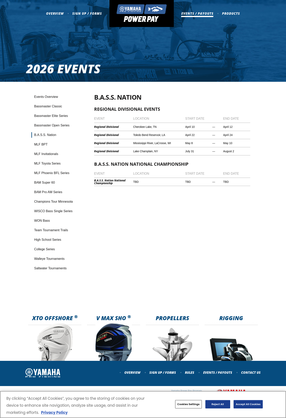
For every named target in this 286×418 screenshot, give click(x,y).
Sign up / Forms (87, 13)
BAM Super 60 (44, 182)
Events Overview (46, 96)
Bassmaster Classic (48, 106)
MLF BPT (41, 144)
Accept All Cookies (248, 405)
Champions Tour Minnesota (53, 201)
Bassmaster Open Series (52, 125)
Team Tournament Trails (51, 230)
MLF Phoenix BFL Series (51, 173)
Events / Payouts (197, 13)
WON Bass (42, 220)
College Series (44, 249)
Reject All (218, 405)
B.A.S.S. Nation (45, 135)
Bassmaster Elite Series (51, 116)
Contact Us (251, 372)
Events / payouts (217, 372)
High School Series (47, 239)
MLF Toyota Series (47, 163)
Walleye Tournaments (49, 258)
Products (231, 13)
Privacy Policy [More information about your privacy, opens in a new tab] (54, 414)
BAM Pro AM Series (48, 192)
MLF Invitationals (46, 154)
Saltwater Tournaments (50, 268)
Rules (189, 372)
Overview (55, 13)
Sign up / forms (162, 372)
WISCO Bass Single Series (53, 211)
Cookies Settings (188, 405)
